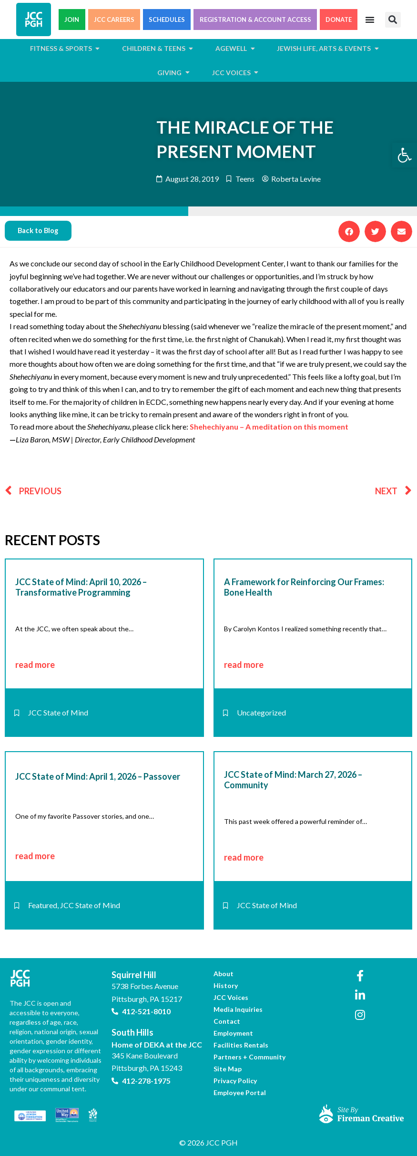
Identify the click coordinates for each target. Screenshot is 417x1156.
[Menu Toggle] (370, 19)
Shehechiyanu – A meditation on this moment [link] (269, 426)
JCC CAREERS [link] (114, 19)
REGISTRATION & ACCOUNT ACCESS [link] (255, 19)
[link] (404, 155)
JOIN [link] (71, 19)
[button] (393, 20)
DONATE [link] (338, 19)
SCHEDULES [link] (167, 19)
